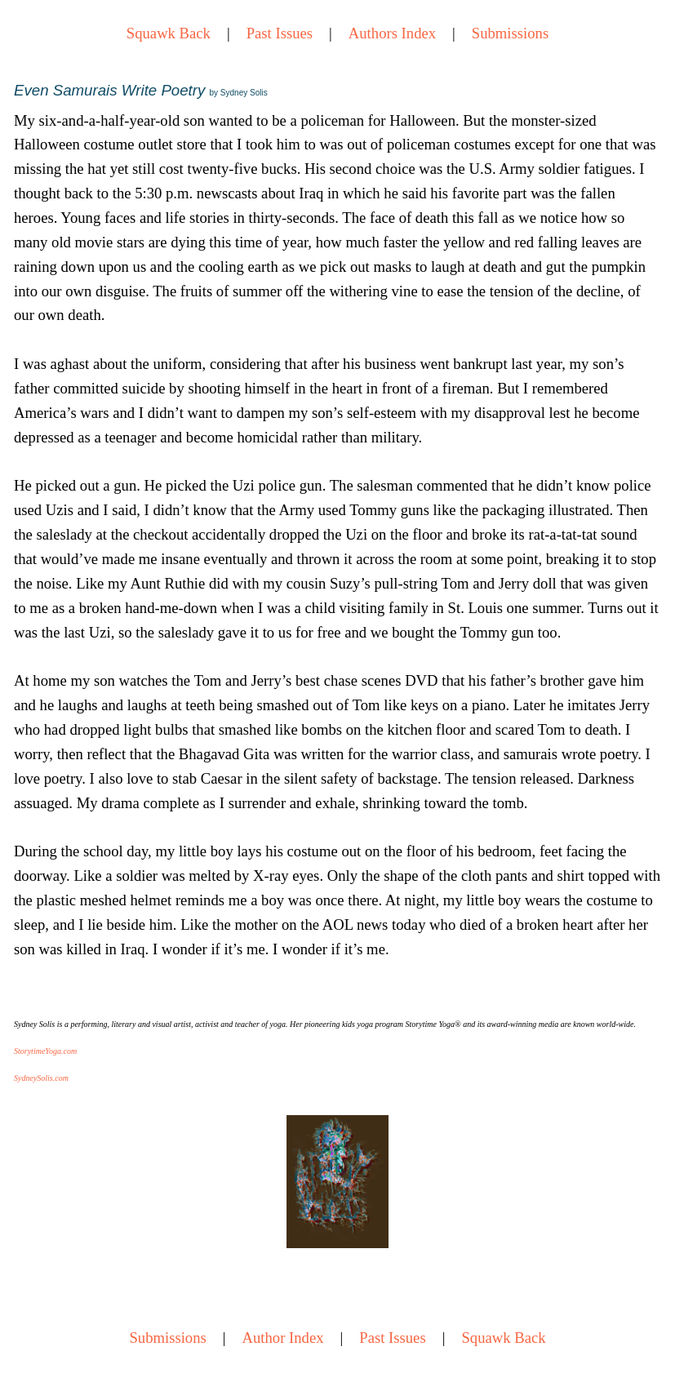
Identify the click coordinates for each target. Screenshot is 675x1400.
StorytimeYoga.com (45, 1051)
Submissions (510, 33)
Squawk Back (169, 33)
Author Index (283, 1337)
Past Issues (279, 33)
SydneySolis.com (41, 1077)
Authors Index (392, 33)
